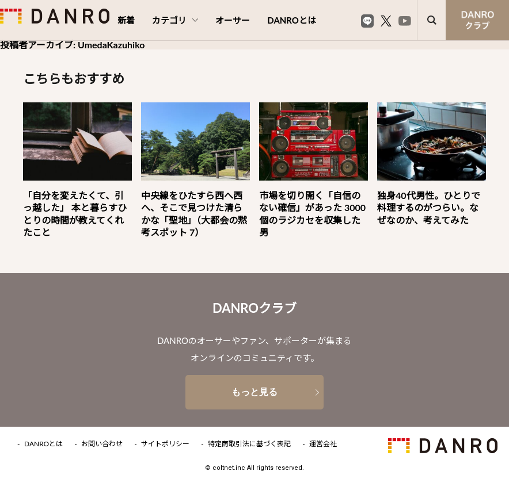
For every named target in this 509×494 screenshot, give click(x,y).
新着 (126, 20)
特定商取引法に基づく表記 (249, 444)
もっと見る (254, 391)
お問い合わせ (102, 444)
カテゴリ (175, 20)
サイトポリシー (165, 444)
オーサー (232, 20)
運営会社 (323, 444)
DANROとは (291, 20)
